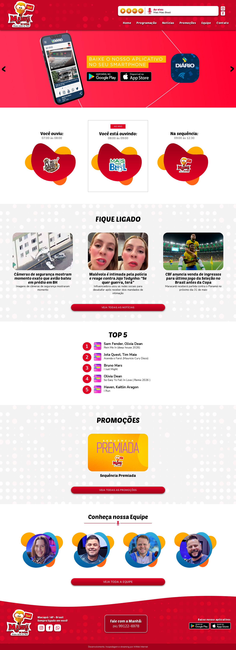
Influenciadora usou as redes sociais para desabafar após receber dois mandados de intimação (118, 282)
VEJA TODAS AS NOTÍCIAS (118, 307)
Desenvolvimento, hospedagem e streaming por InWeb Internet (118, 646)
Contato (222, 23)
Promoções (188, 23)
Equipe (206, 23)
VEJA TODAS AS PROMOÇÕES (118, 490)
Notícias (168, 23)
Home (127, 23)
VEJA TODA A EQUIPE (118, 582)
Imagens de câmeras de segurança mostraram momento (43, 280)
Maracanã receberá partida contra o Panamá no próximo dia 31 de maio (193, 280)
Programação (147, 23)
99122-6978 (126, 623)
